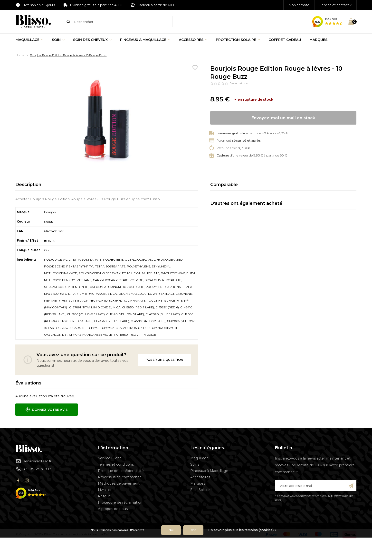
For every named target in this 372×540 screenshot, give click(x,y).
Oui (171, 530)
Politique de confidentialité (121, 471)
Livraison (105, 490)
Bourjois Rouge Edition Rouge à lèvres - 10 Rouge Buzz (68, 55)
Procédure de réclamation (120, 502)
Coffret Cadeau (284, 40)
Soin (58, 40)
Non (193, 530)
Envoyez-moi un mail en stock (283, 118)
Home (20, 55)
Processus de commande (120, 477)
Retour (104, 496)
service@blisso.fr (33, 461)
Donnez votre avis (46, 409)
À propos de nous (113, 509)
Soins (194, 464)
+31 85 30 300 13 (33, 469)
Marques (318, 40)
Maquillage (30, 40)
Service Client (109, 458)
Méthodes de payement (119, 483)
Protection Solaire (238, 40)
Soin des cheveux (92, 40)
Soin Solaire (200, 490)
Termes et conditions (116, 464)
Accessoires (193, 40)
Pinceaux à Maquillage (145, 40)
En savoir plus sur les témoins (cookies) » (242, 530)
